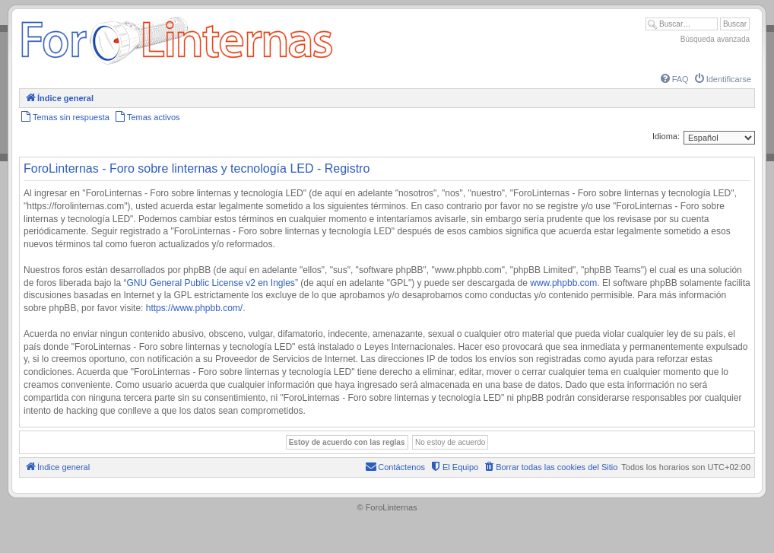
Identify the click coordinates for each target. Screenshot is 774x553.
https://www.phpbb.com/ (194, 308)
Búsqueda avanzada (715, 39)
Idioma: (666, 136)
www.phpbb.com (563, 283)
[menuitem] (673, 79)
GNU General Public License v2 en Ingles (210, 283)
